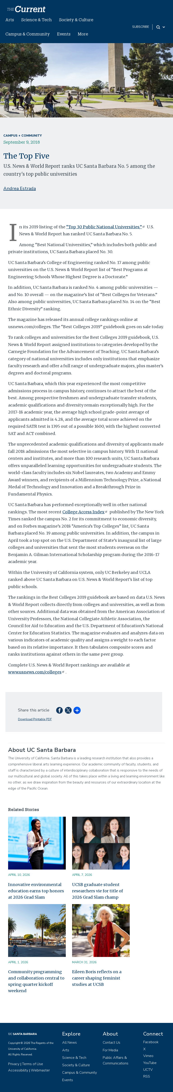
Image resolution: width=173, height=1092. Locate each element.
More (83, 33)
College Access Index (85, 511)
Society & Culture (76, 19)
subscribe (140, 27)
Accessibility (18, 1070)
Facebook (151, 1042)
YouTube (150, 1062)
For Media (110, 1050)
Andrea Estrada (19, 188)
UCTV (148, 1069)
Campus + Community (22, 135)
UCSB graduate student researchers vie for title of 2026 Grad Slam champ (97, 891)
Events (64, 33)
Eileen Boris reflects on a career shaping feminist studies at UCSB (96, 978)
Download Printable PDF (35, 719)
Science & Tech (36, 19)
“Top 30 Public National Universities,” (106, 226)
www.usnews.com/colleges (37, 672)
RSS (146, 1076)
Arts (9, 19)
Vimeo (148, 1055)
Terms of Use (32, 1064)
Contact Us (111, 1042)
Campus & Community (27, 33)
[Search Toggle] (161, 27)
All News (69, 1042)
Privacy (13, 1064)
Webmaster (40, 1070)
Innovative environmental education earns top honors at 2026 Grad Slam (36, 891)
